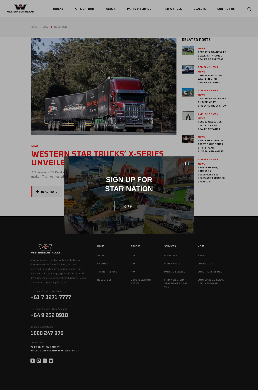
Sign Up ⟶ (129, 206)
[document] (129, 195)
